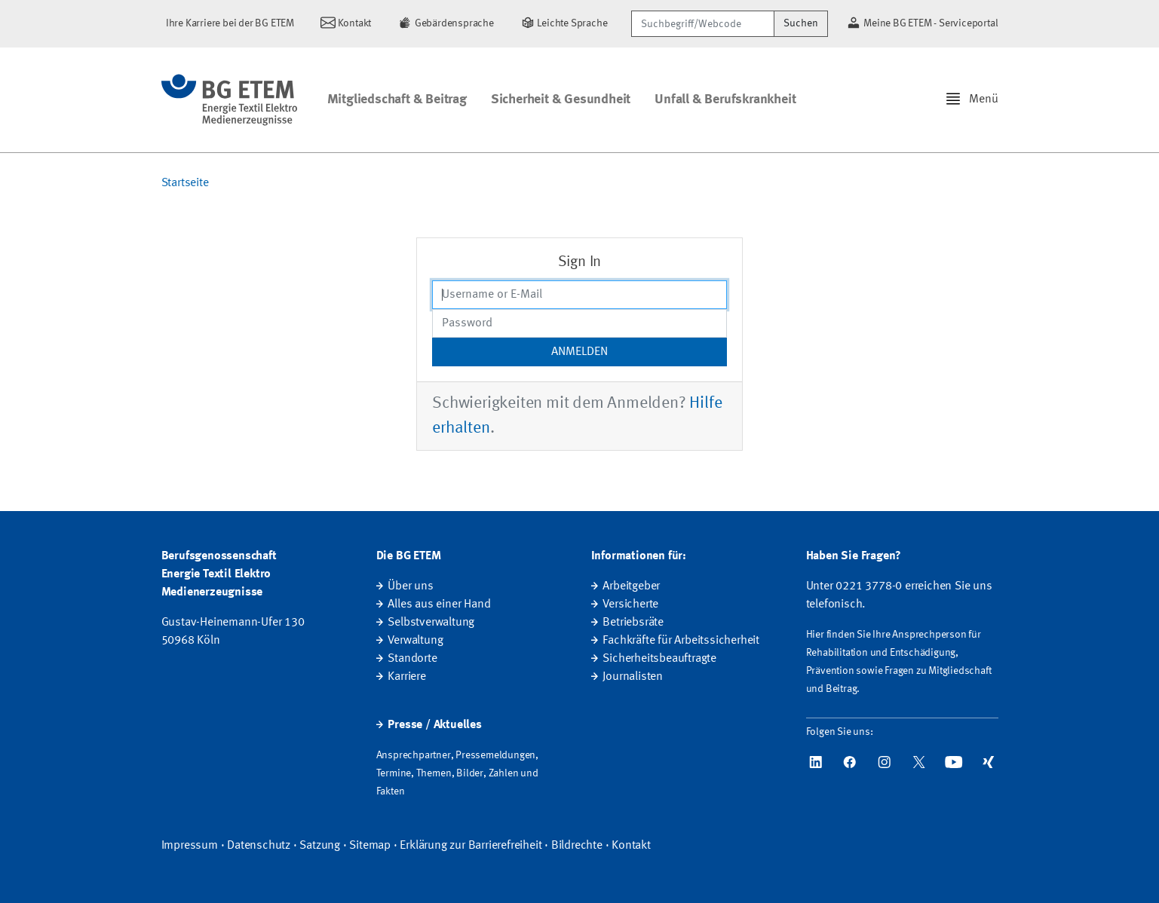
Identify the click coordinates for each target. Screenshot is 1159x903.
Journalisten (632, 677)
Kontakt (631, 846)
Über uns (410, 586)
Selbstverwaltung (431, 623)
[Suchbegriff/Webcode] (702, 24)
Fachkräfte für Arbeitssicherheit (680, 641)
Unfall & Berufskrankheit (725, 99)
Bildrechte (576, 846)
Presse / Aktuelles (434, 725)
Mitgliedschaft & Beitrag (397, 99)
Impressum (189, 846)
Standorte (412, 659)
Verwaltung (415, 641)
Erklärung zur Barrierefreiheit (470, 846)
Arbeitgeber (631, 586)
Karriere (406, 677)
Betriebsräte (633, 623)
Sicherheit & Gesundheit (560, 99)
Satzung (319, 846)
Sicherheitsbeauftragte (659, 659)
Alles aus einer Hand (439, 604)
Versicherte (630, 604)
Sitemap (370, 846)
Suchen (800, 23)
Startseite (185, 183)
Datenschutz (258, 846)
